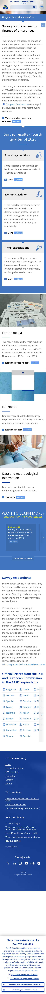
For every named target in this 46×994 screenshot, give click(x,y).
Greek (26, 695)
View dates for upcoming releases (16, 120)
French (9, 706)
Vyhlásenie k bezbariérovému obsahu (22, 837)
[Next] (43, 537)
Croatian (27, 706)
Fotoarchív (10, 776)
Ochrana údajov (12, 823)
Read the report (13, 429)
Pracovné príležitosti (14, 768)
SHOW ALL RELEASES (23, 558)
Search (34, 7)
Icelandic (10, 712)
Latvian (9, 718)
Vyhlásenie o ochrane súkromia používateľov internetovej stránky (20, 828)
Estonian (27, 701)
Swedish (27, 736)
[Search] (21, 7)
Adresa (8, 783)
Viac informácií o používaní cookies (24, 978)
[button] (41, 2)
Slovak (40, 730)
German (10, 695)
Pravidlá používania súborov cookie (21, 833)
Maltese (27, 718)
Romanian (11, 730)
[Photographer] (44, 466)
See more (10, 497)
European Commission (17, 104)
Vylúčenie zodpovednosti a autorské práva (22, 799)
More (10, 179)
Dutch (40, 718)
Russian (27, 730)
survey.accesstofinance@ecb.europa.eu (25, 664)
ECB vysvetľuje (12, 772)
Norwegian (11, 724)
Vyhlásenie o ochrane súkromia (24, 974)
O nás (8, 764)
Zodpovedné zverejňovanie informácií (22, 808)
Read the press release (17, 362)
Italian (26, 712)
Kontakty (9, 779)
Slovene (10, 736)
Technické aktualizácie (15, 804)
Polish (26, 724)
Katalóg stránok (12, 847)
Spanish (10, 701)
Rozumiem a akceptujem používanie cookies (24, 984)
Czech (26, 689)
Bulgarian (11, 689)
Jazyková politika (13, 840)
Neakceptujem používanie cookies (24, 990)
